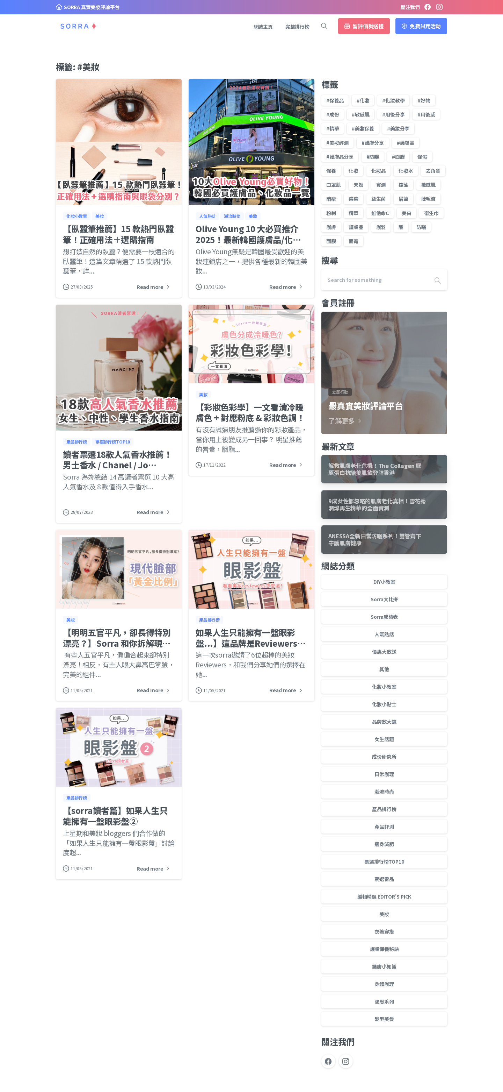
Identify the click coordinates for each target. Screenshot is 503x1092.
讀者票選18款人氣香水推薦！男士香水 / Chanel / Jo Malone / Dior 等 (117, 469)
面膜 (331, 240)
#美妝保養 (363, 128)
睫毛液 (428, 198)
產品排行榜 (384, 809)
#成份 (332, 114)
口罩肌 (333, 184)
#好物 (423, 100)
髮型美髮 (384, 1018)
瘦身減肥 (384, 844)
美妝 (384, 913)
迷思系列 (384, 1001)
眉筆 (403, 198)
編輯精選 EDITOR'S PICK (384, 896)
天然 (358, 184)
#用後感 (426, 114)
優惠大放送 (384, 651)
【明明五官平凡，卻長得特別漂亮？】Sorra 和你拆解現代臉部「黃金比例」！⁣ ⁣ (117, 647)
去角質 (433, 170)
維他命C (380, 213)
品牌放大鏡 (384, 721)
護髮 (381, 227)
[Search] (374, 279)
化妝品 (378, 170)
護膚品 (356, 227)
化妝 (353, 170)
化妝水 (406, 170)
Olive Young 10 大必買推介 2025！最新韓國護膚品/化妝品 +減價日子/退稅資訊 (248, 239)
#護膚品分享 (339, 156)
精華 (353, 213)
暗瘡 (331, 198)
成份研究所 (384, 756)
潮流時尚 (384, 791)
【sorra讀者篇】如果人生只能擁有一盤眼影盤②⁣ (115, 819)
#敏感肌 (360, 114)
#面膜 (398, 156)
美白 (406, 213)
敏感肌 (428, 184)
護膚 (331, 227)
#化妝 (363, 100)
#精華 (332, 128)
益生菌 (378, 198)
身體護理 (384, 983)
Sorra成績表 (384, 616)
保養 (331, 170)
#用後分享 (393, 114)
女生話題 (384, 739)
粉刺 (331, 213)
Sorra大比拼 (384, 599)
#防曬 (372, 156)
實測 (381, 184)
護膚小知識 (384, 966)
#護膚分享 (373, 142)
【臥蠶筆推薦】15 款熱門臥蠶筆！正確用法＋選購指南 (118, 234)
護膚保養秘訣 (384, 948)
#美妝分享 (398, 128)
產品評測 (384, 826)
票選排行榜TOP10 (384, 861)
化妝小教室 (384, 686)
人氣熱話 (384, 634)
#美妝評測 (337, 142)
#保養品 (335, 100)
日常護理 (384, 774)
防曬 (421, 227)
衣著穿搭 (384, 931)
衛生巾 (431, 213)
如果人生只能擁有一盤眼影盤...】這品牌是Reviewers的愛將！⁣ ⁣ (250, 647)
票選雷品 (384, 878)
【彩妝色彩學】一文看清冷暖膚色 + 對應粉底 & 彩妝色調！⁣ (250, 416)
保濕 (422, 156)
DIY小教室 (384, 581)
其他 (384, 669)
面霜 (353, 240)
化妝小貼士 (384, 704)
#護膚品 (405, 142)
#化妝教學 (393, 100)
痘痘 (353, 198)
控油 (403, 184)
